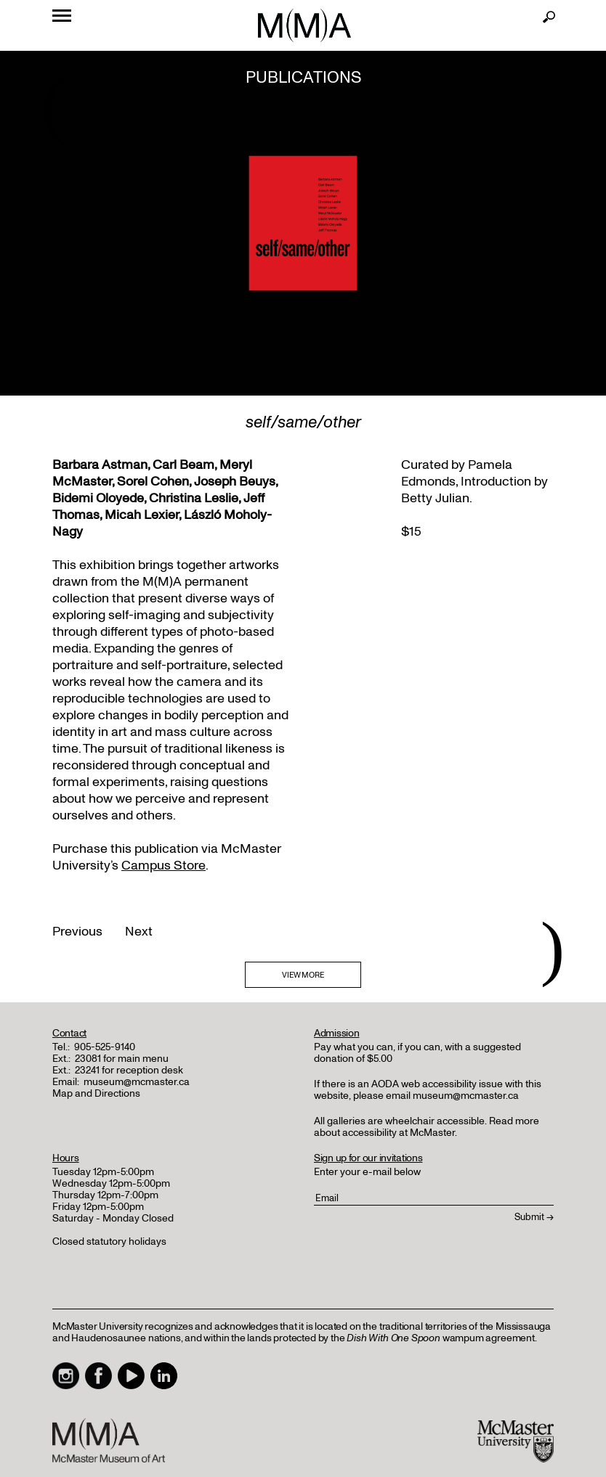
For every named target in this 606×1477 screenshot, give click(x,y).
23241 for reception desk (129, 1070)
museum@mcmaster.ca (137, 1082)
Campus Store (163, 865)
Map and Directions (96, 1093)
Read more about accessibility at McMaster (426, 1127)
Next (139, 931)
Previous (77, 931)
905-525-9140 (104, 1047)
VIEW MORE (303, 975)
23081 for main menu (122, 1058)
